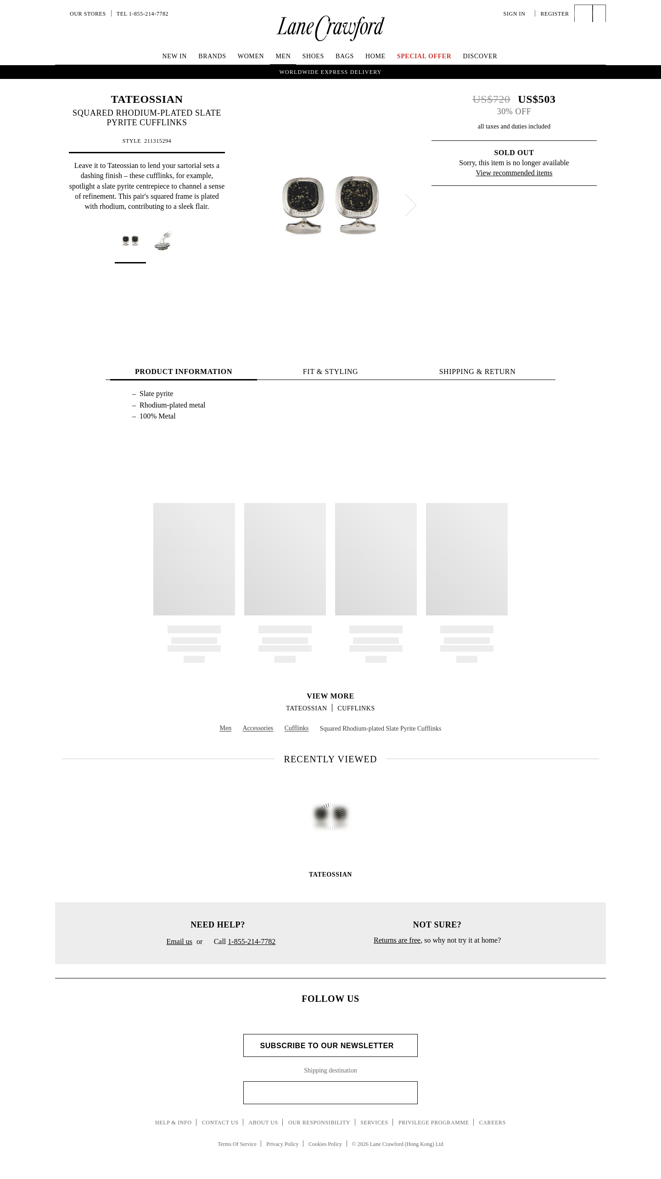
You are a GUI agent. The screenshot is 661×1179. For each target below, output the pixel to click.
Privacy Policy (282, 1144)
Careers (492, 1122)
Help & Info (173, 1122)
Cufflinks (356, 708)
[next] (410, 205)
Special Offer (424, 56)
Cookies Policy (325, 1144)
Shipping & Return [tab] (477, 371)
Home (375, 56)
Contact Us (220, 1122)
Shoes (313, 56)
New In (174, 56)
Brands (212, 56)
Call (241, 942)
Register (554, 14)
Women (251, 56)
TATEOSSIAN (147, 99)
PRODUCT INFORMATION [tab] (183, 371)
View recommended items (514, 173)
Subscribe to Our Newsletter (330, 1045)
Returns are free (397, 940)
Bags (345, 56)
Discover (480, 56)
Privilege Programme (433, 1122)
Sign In (517, 14)
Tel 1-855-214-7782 (142, 14)
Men (283, 56)
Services (374, 1122)
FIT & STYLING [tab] (330, 371)
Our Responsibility (319, 1122)
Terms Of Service (237, 1144)
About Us (263, 1122)
